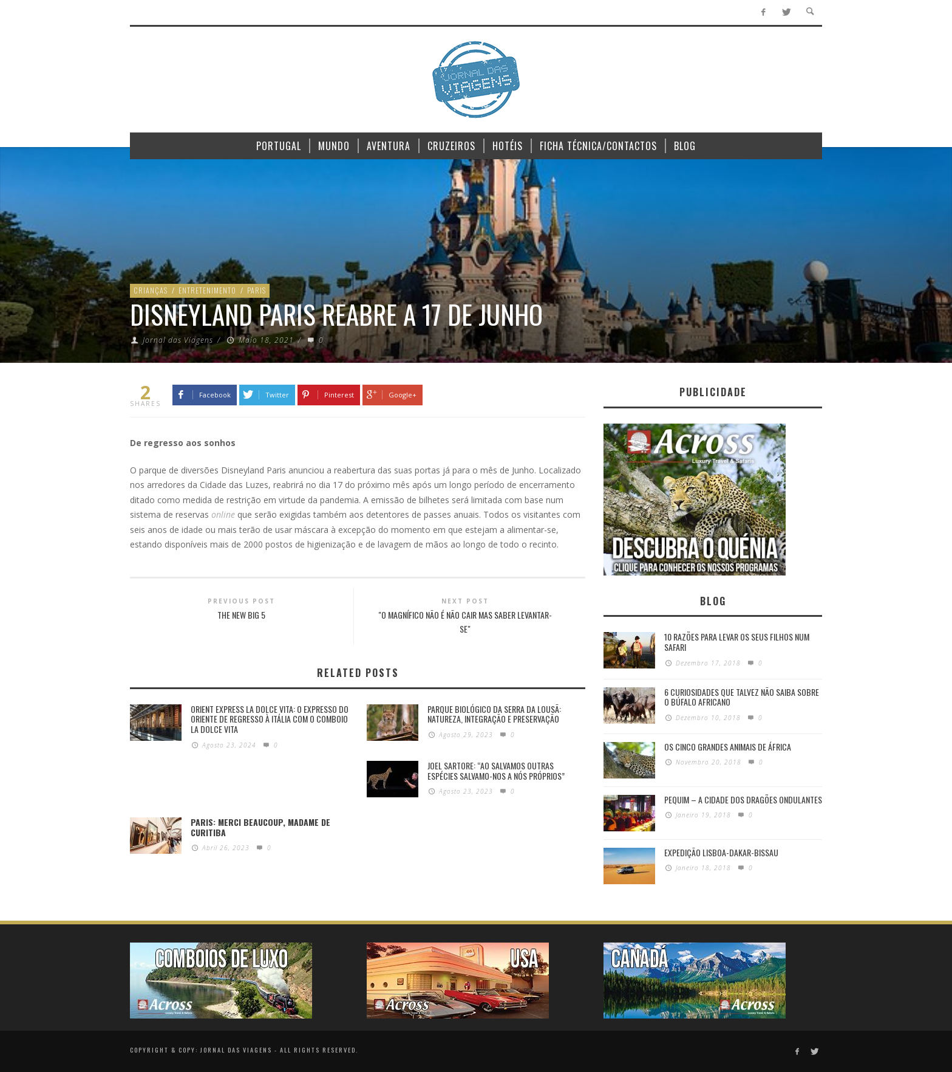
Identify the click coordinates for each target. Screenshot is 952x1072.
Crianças (151, 290)
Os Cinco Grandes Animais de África (727, 746)
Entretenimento (207, 290)
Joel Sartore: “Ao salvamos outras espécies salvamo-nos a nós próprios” (496, 770)
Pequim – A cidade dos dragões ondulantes (743, 799)
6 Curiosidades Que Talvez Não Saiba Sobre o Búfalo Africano (741, 697)
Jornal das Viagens (178, 340)
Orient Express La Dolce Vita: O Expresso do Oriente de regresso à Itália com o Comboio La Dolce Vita (269, 719)
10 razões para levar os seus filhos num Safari (736, 641)
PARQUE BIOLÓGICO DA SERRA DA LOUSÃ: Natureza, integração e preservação (494, 714)
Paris (256, 290)
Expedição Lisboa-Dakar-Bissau (721, 852)
